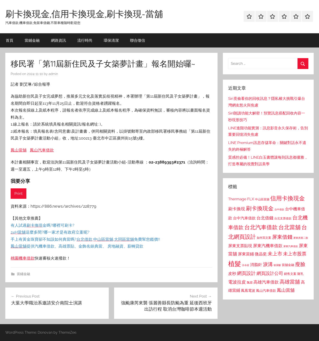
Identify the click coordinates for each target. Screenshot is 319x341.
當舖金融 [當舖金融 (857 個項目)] (288, 265)
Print (18, 193)
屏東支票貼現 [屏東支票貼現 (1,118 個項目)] (240, 246)
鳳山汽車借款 (42, 150)
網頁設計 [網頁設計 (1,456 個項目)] (246, 273)
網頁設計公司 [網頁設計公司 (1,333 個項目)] (270, 273)
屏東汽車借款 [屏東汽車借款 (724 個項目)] (290, 246)
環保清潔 (111, 40)
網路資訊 (58, 40)
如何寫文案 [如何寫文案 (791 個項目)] (264, 237)
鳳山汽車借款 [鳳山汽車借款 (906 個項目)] (266, 290)
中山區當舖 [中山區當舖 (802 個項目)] (262, 199)
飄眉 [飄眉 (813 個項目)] (250, 282)
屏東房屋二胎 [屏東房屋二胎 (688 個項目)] (300, 238)
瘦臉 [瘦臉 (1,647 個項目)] (300, 264)
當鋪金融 (32, 40)
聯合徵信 (137, 40)
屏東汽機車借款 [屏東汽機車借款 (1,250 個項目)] (267, 245)
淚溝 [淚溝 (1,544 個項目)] (268, 264)
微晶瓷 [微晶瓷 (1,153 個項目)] (261, 254)
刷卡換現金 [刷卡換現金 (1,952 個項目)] (260, 208)
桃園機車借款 (23, 258)
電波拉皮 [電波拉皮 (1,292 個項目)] (237, 282)
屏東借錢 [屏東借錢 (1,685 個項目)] (282, 237)
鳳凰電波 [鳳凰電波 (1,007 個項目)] (248, 290)
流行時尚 (84, 40)
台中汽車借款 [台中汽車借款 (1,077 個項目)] (244, 218)
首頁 (9, 40)
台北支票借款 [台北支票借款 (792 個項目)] (283, 218)
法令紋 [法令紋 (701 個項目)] (245, 265)
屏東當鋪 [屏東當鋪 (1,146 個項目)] (246, 254)
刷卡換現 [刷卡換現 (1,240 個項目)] (236, 208)
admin (53, 74)
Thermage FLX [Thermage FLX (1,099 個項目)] (241, 199)
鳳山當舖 (19, 150)
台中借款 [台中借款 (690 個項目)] (279, 209)
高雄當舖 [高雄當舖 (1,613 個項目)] (290, 282)
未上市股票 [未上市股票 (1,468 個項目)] (294, 253)
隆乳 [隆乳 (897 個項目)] (300, 274)
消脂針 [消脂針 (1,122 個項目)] (256, 264)
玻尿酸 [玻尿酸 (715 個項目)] (277, 265)
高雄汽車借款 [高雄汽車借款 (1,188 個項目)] (266, 282)
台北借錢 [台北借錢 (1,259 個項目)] (265, 217)
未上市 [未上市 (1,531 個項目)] (275, 253)
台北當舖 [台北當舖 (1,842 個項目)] (289, 227)
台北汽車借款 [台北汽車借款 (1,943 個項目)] (261, 227)
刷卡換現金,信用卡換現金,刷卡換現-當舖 (84, 13)
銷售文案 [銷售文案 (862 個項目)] (290, 274)
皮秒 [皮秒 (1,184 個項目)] (232, 273)
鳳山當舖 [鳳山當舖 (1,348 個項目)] (286, 290)
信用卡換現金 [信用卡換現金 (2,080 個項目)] (287, 198)
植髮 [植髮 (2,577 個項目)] (234, 264)
